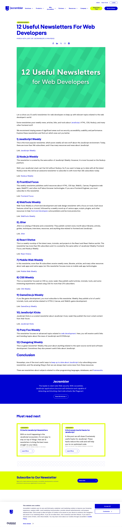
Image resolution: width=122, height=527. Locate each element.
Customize (107, 511)
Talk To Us (104, 2)
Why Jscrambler (51, 8)
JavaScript (75, 122)
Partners (62, 8)
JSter (23, 233)
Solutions (29, 8)
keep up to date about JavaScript (65, 362)
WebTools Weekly (28, 216)
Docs (98, 2)
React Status (26, 254)
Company (84, 8)
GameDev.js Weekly (29, 306)
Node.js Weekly (27, 176)
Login (113, 2)
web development (68, 333)
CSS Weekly (25, 289)
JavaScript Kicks (27, 324)
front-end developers (39, 211)
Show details (27, 523)
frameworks (98, 370)
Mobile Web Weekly (29, 271)
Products (40, 8)
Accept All (107, 506)
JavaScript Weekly (28, 150)
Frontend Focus (27, 196)
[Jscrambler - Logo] (14, 8)
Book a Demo (111, 8)
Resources (73, 8)
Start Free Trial (96, 8)
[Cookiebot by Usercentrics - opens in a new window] (11, 523)
